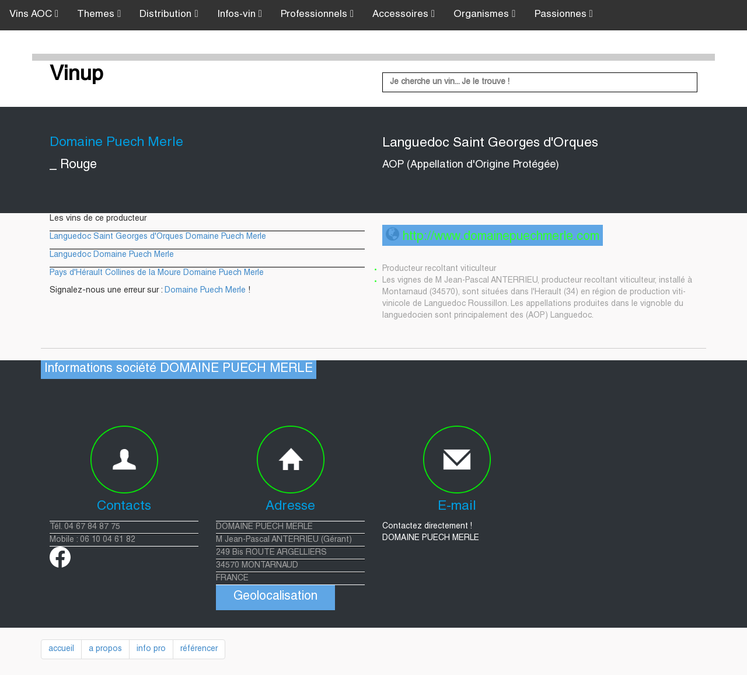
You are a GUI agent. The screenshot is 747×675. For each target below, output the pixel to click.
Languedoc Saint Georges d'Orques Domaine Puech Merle (158, 237)
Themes (99, 14)
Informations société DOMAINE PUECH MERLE (178, 369)
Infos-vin (239, 14)
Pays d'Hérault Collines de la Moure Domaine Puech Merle (157, 273)
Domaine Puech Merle (205, 291)
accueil (61, 649)
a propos (105, 649)
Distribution (168, 14)
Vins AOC (33, 14)
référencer (199, 649)
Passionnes (564, 14)
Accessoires (403, 14)
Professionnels (317, 14)
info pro (151, 649)
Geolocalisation (275, 597)
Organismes (484, 14)
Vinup (76, 75)
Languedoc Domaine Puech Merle (112, 255)
